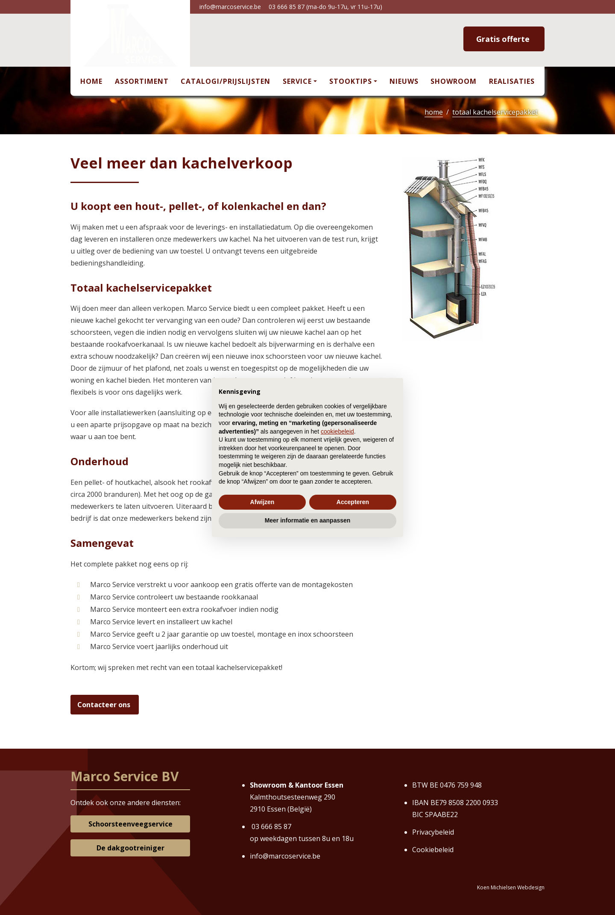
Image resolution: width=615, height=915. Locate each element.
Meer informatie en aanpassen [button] (308, 520)
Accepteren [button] (353, 502)
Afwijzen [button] (262, 502)
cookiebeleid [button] (337, 431)
